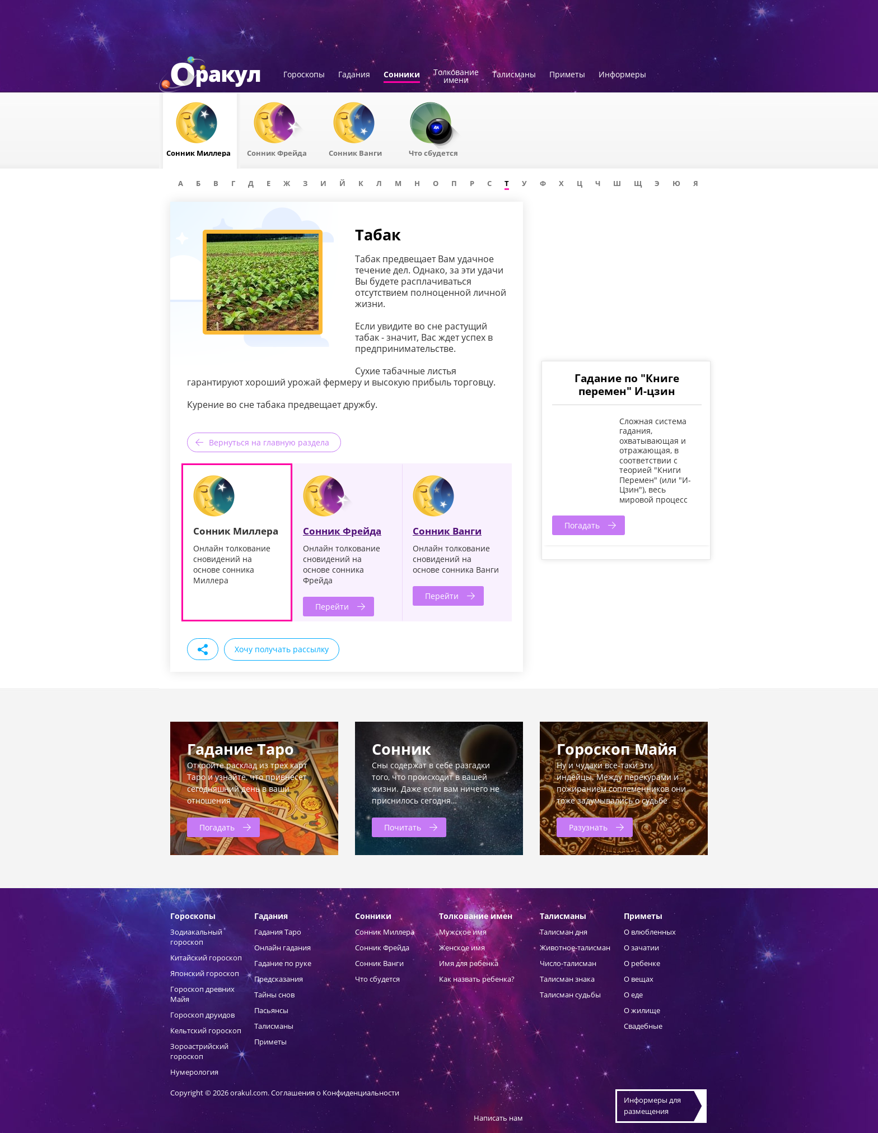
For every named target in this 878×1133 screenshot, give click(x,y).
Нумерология (194, 1072)
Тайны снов (274, 995)
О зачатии (641, 947)
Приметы (567, 75)
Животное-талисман (575, 947)
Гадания (354, 75)
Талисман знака (567, 979)
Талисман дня (563, 932)
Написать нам (498, 1118)
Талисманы (514, 75)
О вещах (638, 979)
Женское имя (462, 947)
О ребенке (642, 963)
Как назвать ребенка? (477, 979)
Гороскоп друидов (202, 1015)
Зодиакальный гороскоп (196, 937)
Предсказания (278, 979)
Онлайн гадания (282, 947)
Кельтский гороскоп (205, 1030)
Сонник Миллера (384, 932)
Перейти (332, 606)
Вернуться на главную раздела (269, 442)
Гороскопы (304, 75)
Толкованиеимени (456, 76)
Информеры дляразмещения (652, 1105)
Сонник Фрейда (342, 530)
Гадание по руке (282, 963)
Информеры (622, 75)
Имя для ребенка (468, 963)
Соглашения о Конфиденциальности (335, 1093)
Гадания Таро (277, 932)
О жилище (642, 1010)
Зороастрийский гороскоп (199, 1051)
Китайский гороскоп (206, 958)
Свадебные (643, 1026)
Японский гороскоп (204, 973)
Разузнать (588, 827)
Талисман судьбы (570, 995)
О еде (633, 995)
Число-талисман (568, 963)
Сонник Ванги (447, 530)
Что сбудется (377, 979)
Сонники (402, 75)
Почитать (402, 827)
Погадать (582, 525)
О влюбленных (650, 932)
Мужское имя (463, 932)
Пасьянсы (271, 1010)
